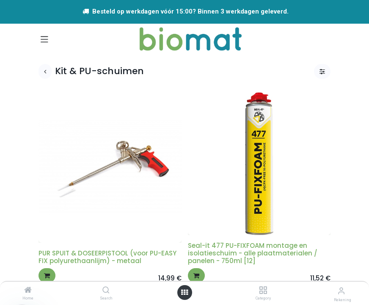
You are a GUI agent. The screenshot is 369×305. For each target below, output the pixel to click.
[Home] (28, 290)
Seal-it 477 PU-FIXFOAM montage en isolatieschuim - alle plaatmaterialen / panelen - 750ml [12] (252, 253)
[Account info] (341, 291)
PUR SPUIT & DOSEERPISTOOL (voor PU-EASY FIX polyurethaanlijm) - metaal (107, 257)
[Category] (263, 290)
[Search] (106, 290)
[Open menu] (184, 292)
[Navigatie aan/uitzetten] (44, 39)
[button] (47, 275)
